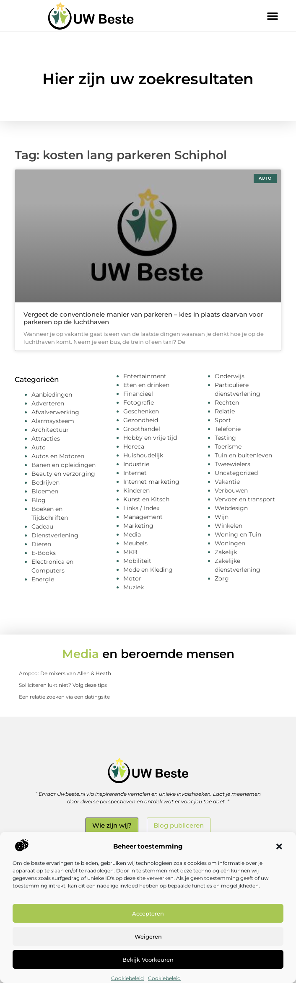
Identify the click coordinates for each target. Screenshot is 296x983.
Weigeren (148, 936)
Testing (225, 437)
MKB (130, 552)
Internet (135, 473)
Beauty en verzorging (63, 473)
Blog (38, 500)
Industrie (136, 464)
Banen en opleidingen (63, 465)
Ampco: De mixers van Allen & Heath (65, 673)
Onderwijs (229, 376)
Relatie (225, 411)
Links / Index (141, 508)
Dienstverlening (54, 535)
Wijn (221, 517)
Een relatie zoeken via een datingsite (64, 697)
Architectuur (50, 429)
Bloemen (44, 491)
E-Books (43, 553)
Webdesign (231, 508)
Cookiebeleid (127, 978)
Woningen (230, 543)
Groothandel (141, 429)
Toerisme (228, 446)
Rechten (227, 402)
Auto (38, 447)
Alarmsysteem (52, 421)
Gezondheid (140, 420)
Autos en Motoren (57, 456)
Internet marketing (151, 481)
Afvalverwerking (55, 412)
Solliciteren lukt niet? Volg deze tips (63, 685)
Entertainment (144, 376)
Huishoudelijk (143, 455)
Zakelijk (226, 552)
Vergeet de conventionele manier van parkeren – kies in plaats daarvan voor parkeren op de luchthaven (143, 318)
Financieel (138, 393)
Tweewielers (232, 464)
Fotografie (138, 402)
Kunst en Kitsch (146, 499)
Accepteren (148, 913)
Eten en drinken (146, 385)
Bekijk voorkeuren (148, 959)
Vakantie (227, 481)
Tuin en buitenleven (243, 455)
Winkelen (228, 525)
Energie (42, 579)
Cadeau (42, 526)
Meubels (135, 543)
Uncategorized (236, 473)
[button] (279, 846)
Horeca (133, 446)
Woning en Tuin (238, 534)
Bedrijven (45, 482)
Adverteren (47, 403)
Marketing (138, 525)
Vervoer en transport (245, 499)
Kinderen (136, 490)
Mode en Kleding (148, 569)
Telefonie (228, 429)
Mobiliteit (137, 561)
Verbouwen (231, 490)
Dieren (41, 544)
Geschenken (141, 411)
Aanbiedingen (51, 394)
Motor (132, 578)
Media (132, 534)
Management (143, 517)
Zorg (222, 578)
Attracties (45, 438)
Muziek (133, 587)
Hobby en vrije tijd (150, 437)
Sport (223, 420)
